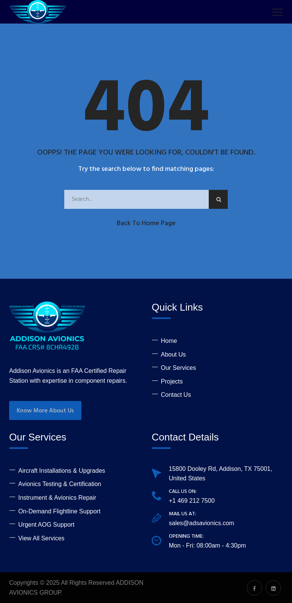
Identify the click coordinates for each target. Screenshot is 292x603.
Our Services (178, 368)
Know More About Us (45, 411)
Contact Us (176, 394)
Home (169, 341)
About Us (173, 354)
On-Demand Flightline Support (59, 511)
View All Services (41, 538)
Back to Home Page (146, 223)
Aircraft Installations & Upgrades (61, 470)
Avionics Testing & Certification (59, 484)
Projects (172, 381)
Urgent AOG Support (46, 524)
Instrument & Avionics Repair (57, 497)
